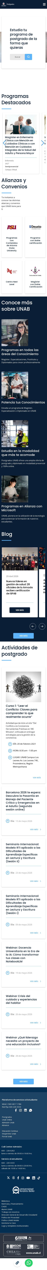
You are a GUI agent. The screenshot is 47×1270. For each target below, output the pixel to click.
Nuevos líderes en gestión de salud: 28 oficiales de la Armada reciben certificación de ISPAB (19, 587)
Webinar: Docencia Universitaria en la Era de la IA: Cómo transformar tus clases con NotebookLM (22, 954)
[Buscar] (21, 57)
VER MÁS (20, 610)
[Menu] (44, 4)
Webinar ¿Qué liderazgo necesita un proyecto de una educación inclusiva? (23, 1041)
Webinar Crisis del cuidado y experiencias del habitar (21, 999)
